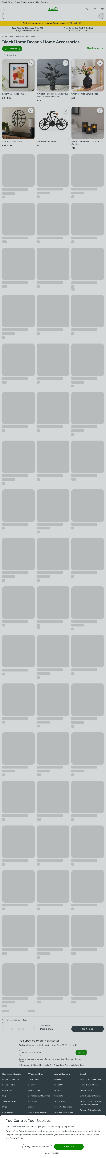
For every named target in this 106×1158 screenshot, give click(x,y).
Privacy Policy (16, 1138)
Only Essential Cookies (37, 1146)
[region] (53, 1136)
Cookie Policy (92, 1134)
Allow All (69, 1146)
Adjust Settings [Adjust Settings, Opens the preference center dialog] (52, 1153)
